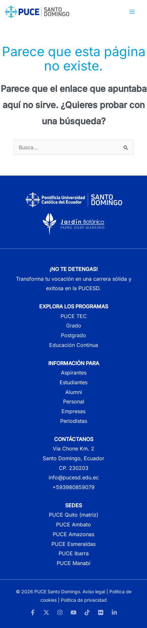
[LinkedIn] (114, 612)
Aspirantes (73, 372)
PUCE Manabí (73, 563)
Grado (73, 325)
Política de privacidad (84, 600)
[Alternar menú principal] (132, 12)
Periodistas (73, 421)
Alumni (73, 392)
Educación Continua (73, 345)
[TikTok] (87, 612)
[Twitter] (46, 612)
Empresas (73, 411)
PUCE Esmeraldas (73, 544)
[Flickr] (101, 612)
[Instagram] (60, 612)
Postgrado (73, 335)
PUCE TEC (74, 316)
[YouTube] (73, 612)
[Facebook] (33, 612)
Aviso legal (94, 591)
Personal (73, 401)
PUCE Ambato (73, 524)
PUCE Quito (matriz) (73, 514)
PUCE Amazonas (73, 534)
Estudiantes (73, 382)
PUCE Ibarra (74, 553)
